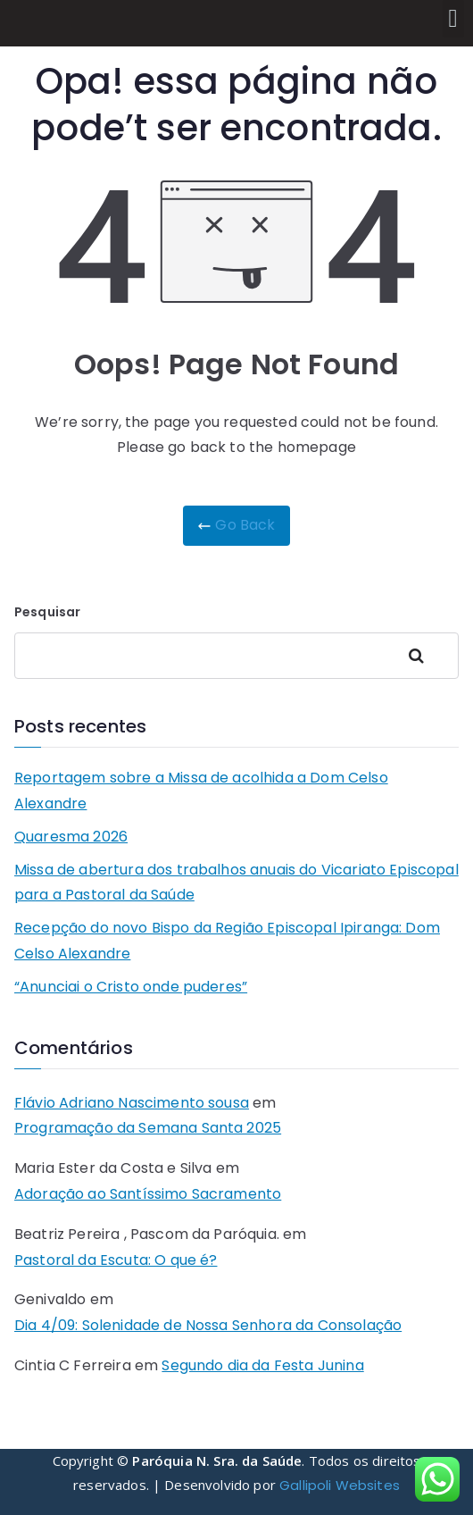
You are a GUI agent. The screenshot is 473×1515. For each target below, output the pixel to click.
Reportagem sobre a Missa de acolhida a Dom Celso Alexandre (201, 790)
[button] (453, 19)
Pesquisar (47, 612)
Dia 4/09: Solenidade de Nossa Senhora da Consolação (208, 1325)
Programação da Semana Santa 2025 (147, 1127)
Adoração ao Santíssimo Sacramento (147, 1194)
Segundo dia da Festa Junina (262, 1365)
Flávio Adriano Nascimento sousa (131, 1102)
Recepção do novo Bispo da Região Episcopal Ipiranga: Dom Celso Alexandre (227, 940)
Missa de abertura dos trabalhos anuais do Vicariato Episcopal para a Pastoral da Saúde (236, 882)
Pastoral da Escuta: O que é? (115, 1260)
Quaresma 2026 (71, 836)
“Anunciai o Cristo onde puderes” (130, 986)
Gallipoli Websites (339, 1485)
